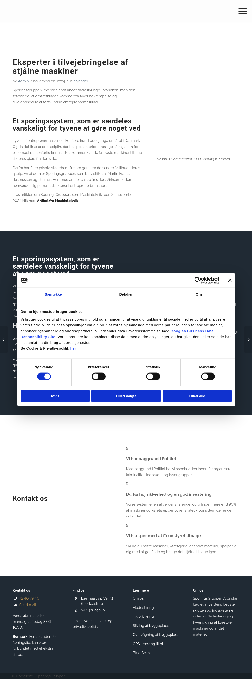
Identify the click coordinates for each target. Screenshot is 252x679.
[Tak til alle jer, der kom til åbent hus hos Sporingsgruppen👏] (248, 339)
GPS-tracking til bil (148, 644)
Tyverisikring (143, 616)
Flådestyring (143, 607)
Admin (23, 81)
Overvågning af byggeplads (156, 635)
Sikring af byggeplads (151, 626)
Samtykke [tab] (53, 294)
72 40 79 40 (29, 598)
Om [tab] (199, 294)
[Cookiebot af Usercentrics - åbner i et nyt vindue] (198, 280)
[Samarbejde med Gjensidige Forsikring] (4, 339)
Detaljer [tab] (126, 294)
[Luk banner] (230, 280)
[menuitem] (241, 11)
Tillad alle (197, 396)
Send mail (27, 605)
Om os (138, 598)
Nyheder (80, 81)
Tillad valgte (125, 396)
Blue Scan (141, 653)
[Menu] (241, 11)
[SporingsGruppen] (43, 11)
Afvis (55, 396)
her (73, 348)
